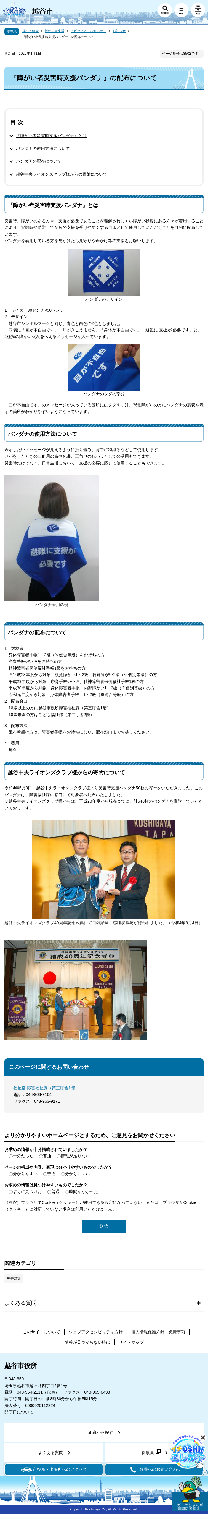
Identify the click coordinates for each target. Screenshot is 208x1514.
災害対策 (14, 1278)
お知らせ (119, 31)
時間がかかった (83, 1191)
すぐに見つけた (27, 1191)
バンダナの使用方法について (43, 148)
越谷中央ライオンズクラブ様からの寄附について (61, 174)
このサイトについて (41, 1332)
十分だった (23, 1156)
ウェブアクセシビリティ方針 (96, 1332)
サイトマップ (131, 1342)
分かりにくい (77, 1173)
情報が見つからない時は (87, 1342)
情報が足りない (75, 1156)
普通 (47, 1156)
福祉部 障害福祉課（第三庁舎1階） (46, 1088)
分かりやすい (25, 1173)
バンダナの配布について (39, 161)
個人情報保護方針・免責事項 (158, 1332)
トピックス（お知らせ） (88, 31)
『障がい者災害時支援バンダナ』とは (51, 135)
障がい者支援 (54, 31)
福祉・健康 (30, 31)
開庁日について (18, 1412)
